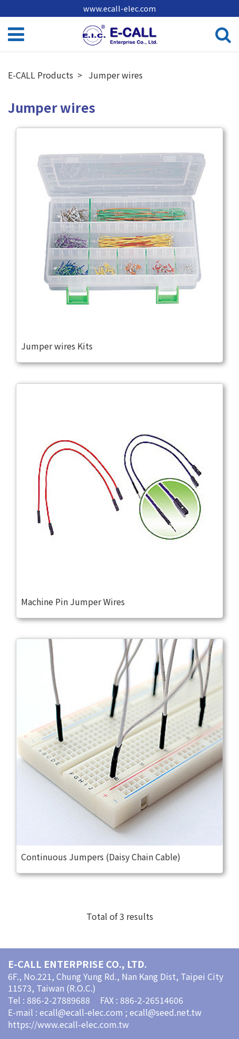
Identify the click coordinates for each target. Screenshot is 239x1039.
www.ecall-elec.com (119, 8)
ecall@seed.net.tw (166, 1012)
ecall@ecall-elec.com (82, 1012)
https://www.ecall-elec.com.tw (68, 1024)
